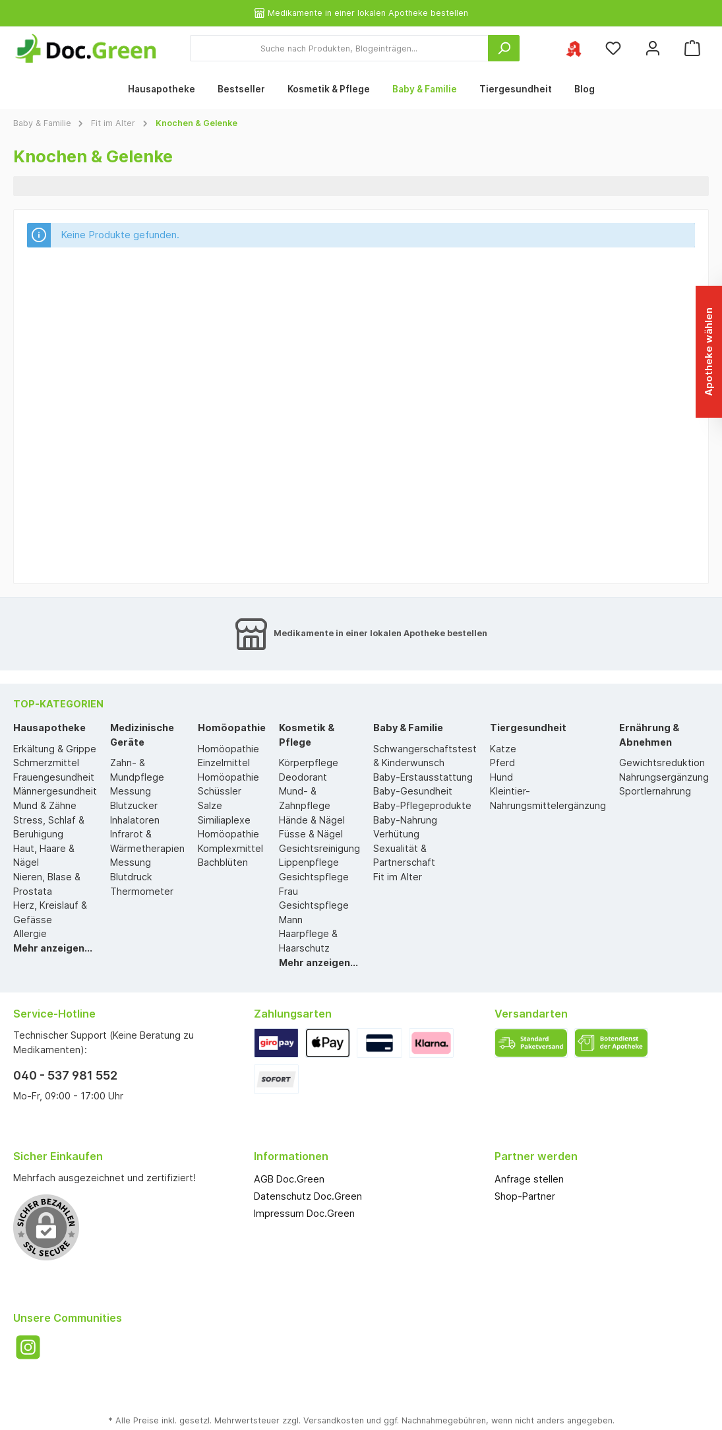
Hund (501, 777)
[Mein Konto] (652, 48)
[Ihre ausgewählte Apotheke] (573, 48)
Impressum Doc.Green (304, 1213)
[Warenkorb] (692, 48)
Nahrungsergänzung (664, 777)
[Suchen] (504, 48)
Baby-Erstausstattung (423, 777)
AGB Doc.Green (289, 1179)
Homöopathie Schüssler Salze (228, 791)
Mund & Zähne (44, 805)
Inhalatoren (135, 820)
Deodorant (303, 777)
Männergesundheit (55, 790)
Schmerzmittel (46, 762)
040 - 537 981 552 (65, 1075)
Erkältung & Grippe (54, 748)
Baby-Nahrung (405, 820)
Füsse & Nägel (311, 833)
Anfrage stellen (529, 1179)
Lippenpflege (309, 862)
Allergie (30, 933)
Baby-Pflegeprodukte (422, 805)
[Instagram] (28, 1347)
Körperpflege (308, 762)
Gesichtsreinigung (319, 848)
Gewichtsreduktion (662, 762)
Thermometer (141, 891)
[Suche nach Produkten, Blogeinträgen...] (339, 48)
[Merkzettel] (613, 48)
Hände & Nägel (312, 820)
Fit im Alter (397, 876)
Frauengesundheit (53, 777)
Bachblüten (223, 862)
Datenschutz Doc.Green (308, 1196)
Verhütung (396, 833)
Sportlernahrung (655, 790)
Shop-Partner (525, 1196)
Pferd (502, 762)
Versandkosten (333, 1420)
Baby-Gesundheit (412, 790)
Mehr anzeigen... (52, 948)
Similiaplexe (224, 820)
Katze (503, 748)
